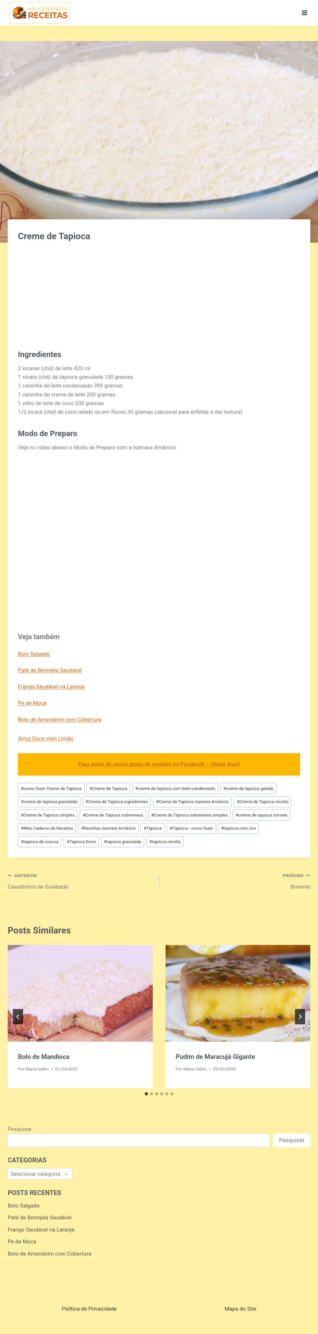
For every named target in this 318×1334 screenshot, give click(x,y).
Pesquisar (20, 1129)
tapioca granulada (122, 841)
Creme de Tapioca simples (48, 814)
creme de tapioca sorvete (261, 814)
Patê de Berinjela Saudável (50, 670)
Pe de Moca (32, 703)
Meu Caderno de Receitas (47, 828)
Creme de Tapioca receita (263, 801)
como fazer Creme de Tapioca (51, 788)
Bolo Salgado (34, 654)
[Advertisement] (159, 292)
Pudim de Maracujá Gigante (215, 1057)
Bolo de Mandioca (43, 1057)
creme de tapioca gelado (248, 788)
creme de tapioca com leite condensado (175, 788)
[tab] (146, 1093)
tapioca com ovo (238, 828)
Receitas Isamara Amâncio (108, 828)
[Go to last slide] (18, 1016)
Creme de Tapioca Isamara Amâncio (192, 801)
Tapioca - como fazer (191, 828)
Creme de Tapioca (108, 788)
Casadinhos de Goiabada (81, 880)
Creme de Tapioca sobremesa (113, 814)
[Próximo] (300, 1016)
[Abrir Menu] (304, 13)
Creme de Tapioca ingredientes (117, 801)
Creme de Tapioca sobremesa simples (189, 814)
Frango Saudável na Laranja (51, 686)
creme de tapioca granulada (49, 801)
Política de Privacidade (89, 1309)
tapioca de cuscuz (40, 841)
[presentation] (80, 993)
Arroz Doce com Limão (45, 738)
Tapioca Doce (81, 841)
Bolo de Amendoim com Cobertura (60, 719)
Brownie (238, 880)
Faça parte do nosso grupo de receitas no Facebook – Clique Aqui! (159, 764)
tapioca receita (165, 841)
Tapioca (153, 828)
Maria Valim (37, 1068)
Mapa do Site (240, 1309)
